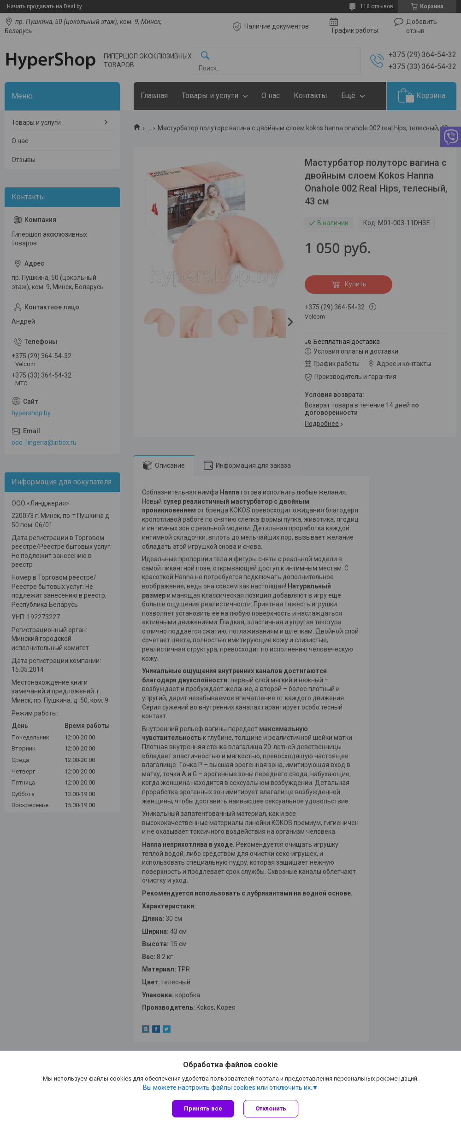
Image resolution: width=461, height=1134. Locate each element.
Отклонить (270, 1108)
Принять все (203, 1108)
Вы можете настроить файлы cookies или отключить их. (227, 1087)
